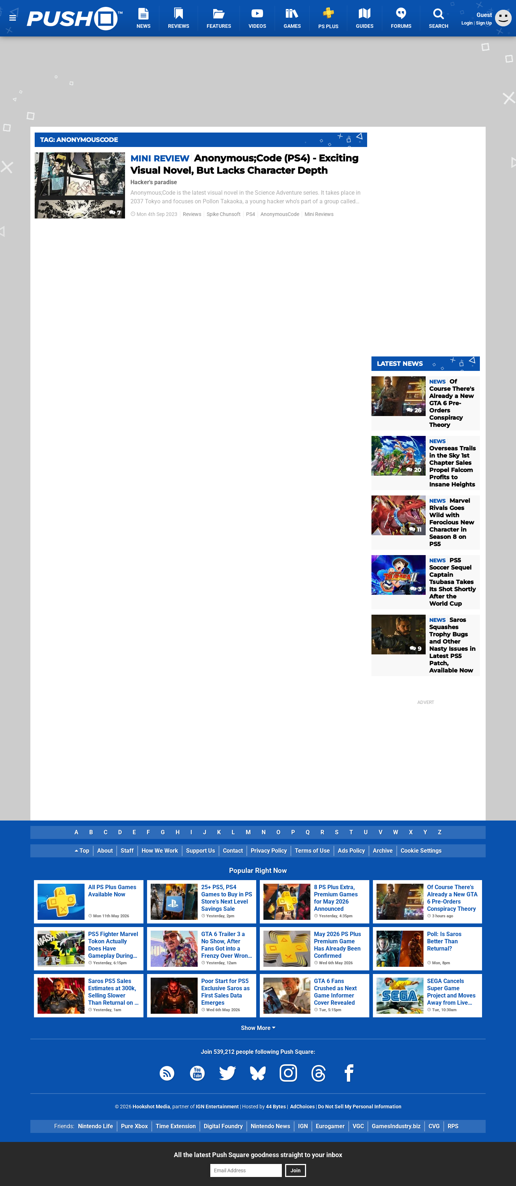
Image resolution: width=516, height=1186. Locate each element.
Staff (127, 850)
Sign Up (484, 23)
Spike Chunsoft (224, 214)
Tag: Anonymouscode (79, 139)
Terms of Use (312, 850)
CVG (434, 1126)
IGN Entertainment (217, 1107)
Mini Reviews (319, 214)
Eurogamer (330, 1126)
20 (413, 470)
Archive (383, 850)
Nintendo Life (95, 1126)
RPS (453, 1126)
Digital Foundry (223, 1126)
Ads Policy (351, 850)
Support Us (200, 850)
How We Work (160, 850)
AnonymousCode (280, 214)
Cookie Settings (421, 850)
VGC (358, 1126)
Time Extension (176, 1126)
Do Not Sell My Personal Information (359, 1107)
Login (467, 23)
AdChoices (302, 1107)
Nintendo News (270, 1126)
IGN (303, 1126)
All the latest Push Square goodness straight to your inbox (258, 1155)
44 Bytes (276, 1107)
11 (415, 529)
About (105, 850)
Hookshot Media (151, 1107)
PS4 (250, 214)
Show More (258, 1028)
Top (82, 850)
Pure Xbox (134, 1126)
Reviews (192, 214)
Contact (233, 850)
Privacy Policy (269, 850)
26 (414, 410)
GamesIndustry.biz (396, 1126)
